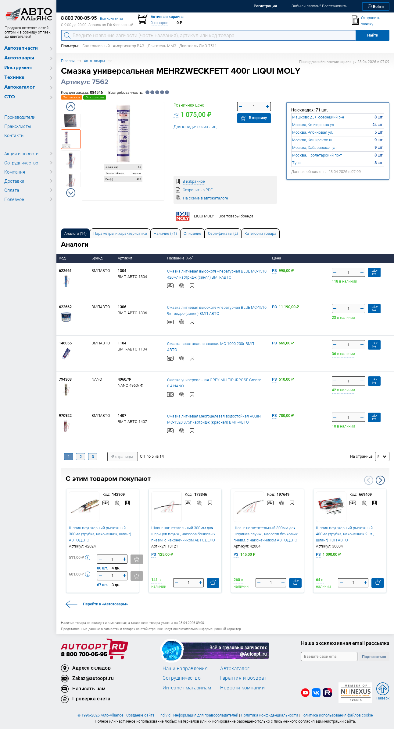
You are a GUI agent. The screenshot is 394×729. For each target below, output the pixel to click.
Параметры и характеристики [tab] (120, 233)
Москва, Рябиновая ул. (312, 132)
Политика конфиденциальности (269, 715)
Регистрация (265, 6)
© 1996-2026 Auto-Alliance (100, 715)
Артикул (125, 258)
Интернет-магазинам (187, 687)
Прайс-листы (17, 126)
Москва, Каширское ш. (312, 140)
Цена (277, 258)
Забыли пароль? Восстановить (319, 6)
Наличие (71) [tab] (165, 233)
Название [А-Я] (180, 258)
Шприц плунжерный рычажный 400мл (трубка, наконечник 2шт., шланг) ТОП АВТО (345, 534)
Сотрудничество (21, 163)
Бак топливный (96, 45)
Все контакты (111, 18)
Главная (67, 60)
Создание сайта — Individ (148, 715)
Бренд (97, 258)
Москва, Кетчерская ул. (313, 124)
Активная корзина (167, 16)
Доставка (14, 181)
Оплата (11, 190)
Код (62, 258)
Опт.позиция (95, 97)
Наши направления (185, 668)
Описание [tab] (192, 233)
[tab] (75, 233)
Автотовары (19, 58)
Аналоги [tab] (75, 233)
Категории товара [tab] (260, 233)
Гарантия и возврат (243, 677)
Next (71, 193)
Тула (296, 162)
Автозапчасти (21, 48)
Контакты (14, 135)
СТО (9, 97)
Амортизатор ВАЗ (128, 45)
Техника (14, 77)
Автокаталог (19, 87)
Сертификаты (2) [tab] (223, 233)
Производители (19, 117)
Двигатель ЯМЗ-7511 (198, 45)
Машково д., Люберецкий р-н (318, 117)
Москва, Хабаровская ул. (314, 147)
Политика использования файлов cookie (337, 715)
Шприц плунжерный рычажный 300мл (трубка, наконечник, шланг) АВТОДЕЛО (100, 534)
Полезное (14, 199)
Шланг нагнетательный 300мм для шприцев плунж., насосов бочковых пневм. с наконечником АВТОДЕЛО (183, 534)
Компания (14, 172)
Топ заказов (71, 97)
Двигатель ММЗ (162, 45)
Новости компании (242, 687)
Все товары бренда (236, 216)
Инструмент (18, 67)
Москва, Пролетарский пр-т (317, 155)
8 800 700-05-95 (84, 654)
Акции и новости (21, 153)
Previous (71, 106)
